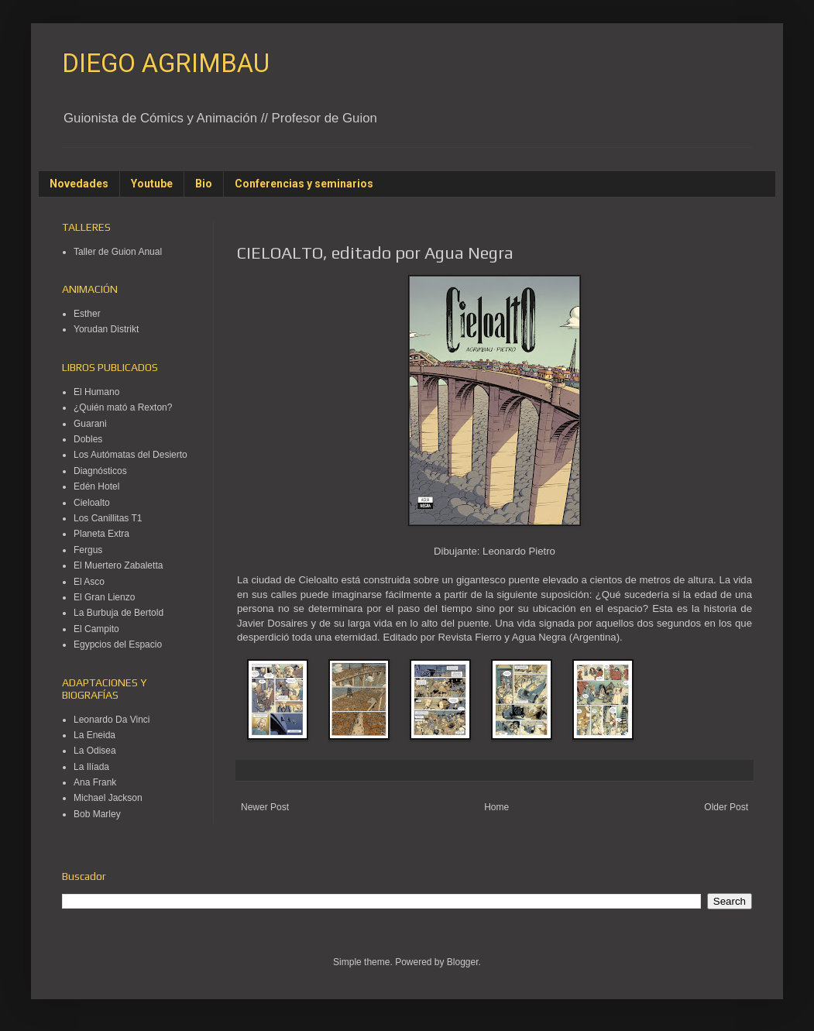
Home (496, 807)
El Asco (89, 581)
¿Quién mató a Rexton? (123, 407)
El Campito (96, 629)
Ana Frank (95, 782)
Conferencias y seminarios (304, 183)
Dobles (88, 439)
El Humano (96, 392)
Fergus (88, 550)
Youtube (152, 183)
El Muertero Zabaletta (118, 565)
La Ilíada (91, 766)
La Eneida (94, 735)
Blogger (463, 962)
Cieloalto (92, 502)
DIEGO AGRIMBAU (166, 63)
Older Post (726, 807)
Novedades (79, 183)
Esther (87, 313)
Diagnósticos (100, 471)
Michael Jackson (108, 797)
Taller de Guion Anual (118, 251)
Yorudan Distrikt (106, 329)
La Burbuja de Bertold (118, 612)
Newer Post (265, 807)
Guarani (90, 423)
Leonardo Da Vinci (112, 719)
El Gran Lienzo (104, 597)
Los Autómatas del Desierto (130, 454)
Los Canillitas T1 (108, 518)
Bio (203, 183)
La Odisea (95, 750)
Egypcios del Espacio (118, 644)
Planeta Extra (101, 533)
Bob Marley (97, 814)
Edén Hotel (96, 486)
